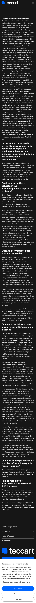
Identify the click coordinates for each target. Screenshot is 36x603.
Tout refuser (18, 594)
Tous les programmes (18, 527)
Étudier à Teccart (18, 536)
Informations (18, 541)
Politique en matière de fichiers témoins (16, 582)
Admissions (18, 531)
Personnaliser (18, 599)
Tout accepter (18, 588)
